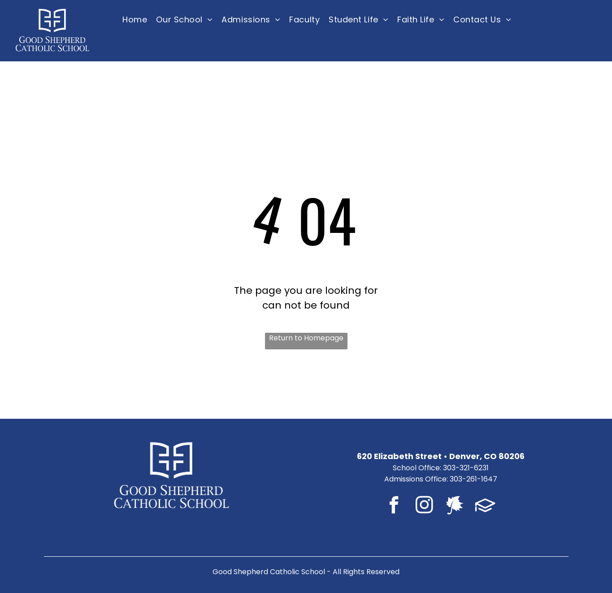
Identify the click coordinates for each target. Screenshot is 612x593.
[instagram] (424, 506)
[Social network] (455, 506)
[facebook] (394, 506)
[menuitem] (135, 19)
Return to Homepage (306, 338)
